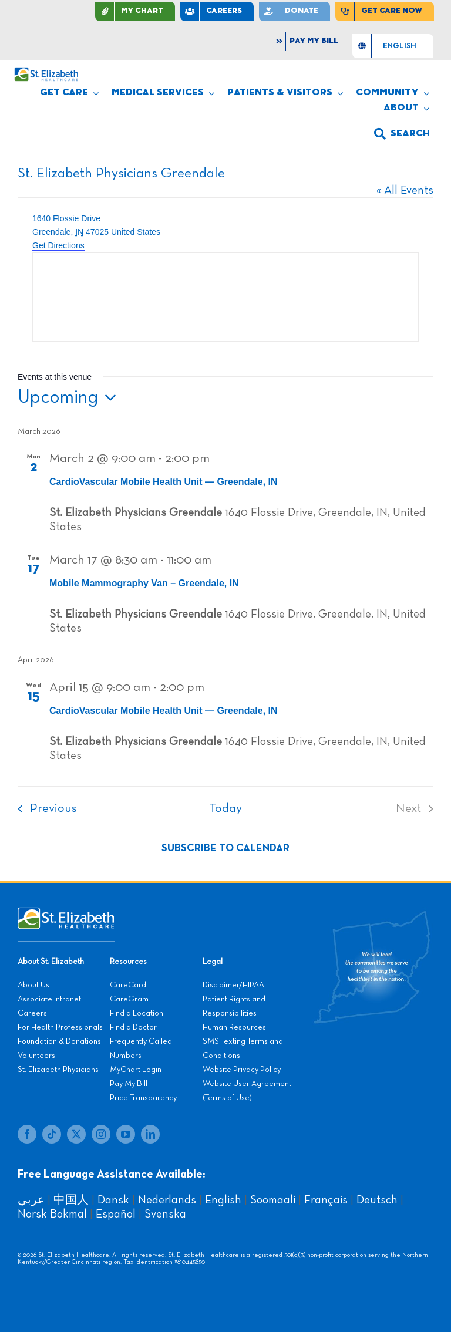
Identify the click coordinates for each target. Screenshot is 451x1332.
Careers (32, 1013)
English (223, 1200)
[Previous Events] (43, 808)
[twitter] (76, 1134)
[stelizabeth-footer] (66, 913)
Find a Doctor (133, 1027)
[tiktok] (51, 1134)
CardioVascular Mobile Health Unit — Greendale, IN (163, 482)
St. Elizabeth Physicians (58, 1069)
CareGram (129, 999)
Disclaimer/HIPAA (233, 985)
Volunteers (36, 1055)
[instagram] (101, 1134)
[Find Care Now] (384, 11)
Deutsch (377, 1200)
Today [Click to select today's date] (225, 808)
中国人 (71, 1200)
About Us (33, 985)
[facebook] (27, 1134)
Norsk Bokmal (52, 1214)
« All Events (404, 190)
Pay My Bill (128, 1084)
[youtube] (125, 1134)
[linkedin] (150, 1134)
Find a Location (136, 1013)
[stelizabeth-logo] (46, 73)
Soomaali (272, 1200)
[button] (402, 134)
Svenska (165, 1214)
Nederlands (167, 1200)
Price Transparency (143, 1098)
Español (116, 1214)
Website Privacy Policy (242, 1069)
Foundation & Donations (59, 1041)
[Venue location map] (225, 297)
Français (326, 1200)
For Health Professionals (60, 1027)
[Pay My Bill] (308, 41)
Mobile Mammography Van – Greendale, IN (144, 583)
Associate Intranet (49, 999)
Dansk (113, 1200)
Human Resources (234, 1027)
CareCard (128, 985)
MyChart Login (135, 1069)
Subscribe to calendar (225, 848)
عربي (31, 1200)
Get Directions (58, 245)
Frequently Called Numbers (141, 1048)
